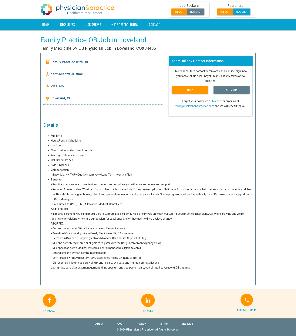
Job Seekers (93, 24)
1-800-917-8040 (246, 310)
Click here (216, 101)
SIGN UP (231, 90)
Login (179, 12)
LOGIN (190, 90)
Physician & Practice (139, 329)
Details (50, 125)
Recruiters (67, 24)
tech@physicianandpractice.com (194, 106)
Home (45, 24)
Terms (163, 323)
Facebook (49, 311)
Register (195, 11)
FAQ (119, 323)
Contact (154, 24)
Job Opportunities (126, 24)
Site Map (187, 323)
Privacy (141, 323)
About (99, 323)
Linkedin (148, 311)
